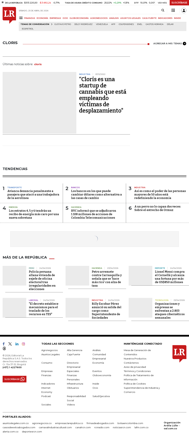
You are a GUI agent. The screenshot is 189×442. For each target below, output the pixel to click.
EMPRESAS (55, 18)
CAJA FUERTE (149, 18)
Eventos (97, 371)
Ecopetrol (27, 29)
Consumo (46, 362)
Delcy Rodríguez (83, 24)
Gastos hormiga (154, 24)
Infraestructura (75, 383)
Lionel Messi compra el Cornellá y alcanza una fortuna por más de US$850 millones (170, 277)
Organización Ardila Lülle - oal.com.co (172, 425)
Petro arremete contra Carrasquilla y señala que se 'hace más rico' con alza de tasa (107, 278)
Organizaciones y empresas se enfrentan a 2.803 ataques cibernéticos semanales (170, 310)
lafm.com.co (141, 427)
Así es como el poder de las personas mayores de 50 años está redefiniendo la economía (160, 194)
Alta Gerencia (74, 350)
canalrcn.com (83, 427)
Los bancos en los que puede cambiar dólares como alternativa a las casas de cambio (96, 194)
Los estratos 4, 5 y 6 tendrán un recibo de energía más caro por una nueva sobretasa (34, 214)
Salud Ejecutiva (101, 396)
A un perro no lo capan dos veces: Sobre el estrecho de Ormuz (157, 208)
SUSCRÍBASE (179, 2)
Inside (96, 383)
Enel (139, 24)
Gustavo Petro (62, 24)
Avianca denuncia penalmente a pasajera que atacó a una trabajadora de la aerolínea (33, 194)
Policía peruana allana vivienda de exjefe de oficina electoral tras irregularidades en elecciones (42, 280)
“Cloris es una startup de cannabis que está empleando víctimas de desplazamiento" (102, 95)
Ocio (95, 387)
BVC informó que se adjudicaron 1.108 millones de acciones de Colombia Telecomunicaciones (93, 214)
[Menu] (21, 18)
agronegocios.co (42, 423)
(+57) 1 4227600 (12, 367)
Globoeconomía (102, 375)
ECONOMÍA (42, 18)
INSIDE (177, 18)
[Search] (162, 10)
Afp (113, 24)
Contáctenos (131, 362)
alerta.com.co (10, 431)
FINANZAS (29, 18)
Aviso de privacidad (135, 367)
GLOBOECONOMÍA (79, 18)
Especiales (73, 371)
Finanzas (46, 375)
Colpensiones (126, 24)
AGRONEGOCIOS (99, 18)
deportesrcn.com (32, 431)
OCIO (65, 18)
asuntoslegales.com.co (16, 423)
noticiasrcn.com (122, 427)
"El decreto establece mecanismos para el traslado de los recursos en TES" (43, 309)
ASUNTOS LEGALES (130, 18)
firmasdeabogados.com (100, 423)
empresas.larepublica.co (69, 423)
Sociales (46, 404)
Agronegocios (49, 350)
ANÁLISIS (114, 18)
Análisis (96, 350)
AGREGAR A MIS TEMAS (169, 43)
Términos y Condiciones (137, 371)
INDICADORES (165, 18)
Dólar (170, 24)
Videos (71, 404)
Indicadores (48, 383)
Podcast (46, 396)
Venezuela (102, 24)
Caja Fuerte (73, 354)
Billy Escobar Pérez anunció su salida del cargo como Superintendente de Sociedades (106, 310)
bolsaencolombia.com (130, 423)
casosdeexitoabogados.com (19, 427)
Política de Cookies (135, 383)
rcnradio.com (101, 427)
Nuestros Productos (135, 358)
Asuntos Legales (50, 354)
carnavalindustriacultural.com (55, 427)
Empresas (47, 371)
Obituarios (73, 387)
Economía (98, 362)
